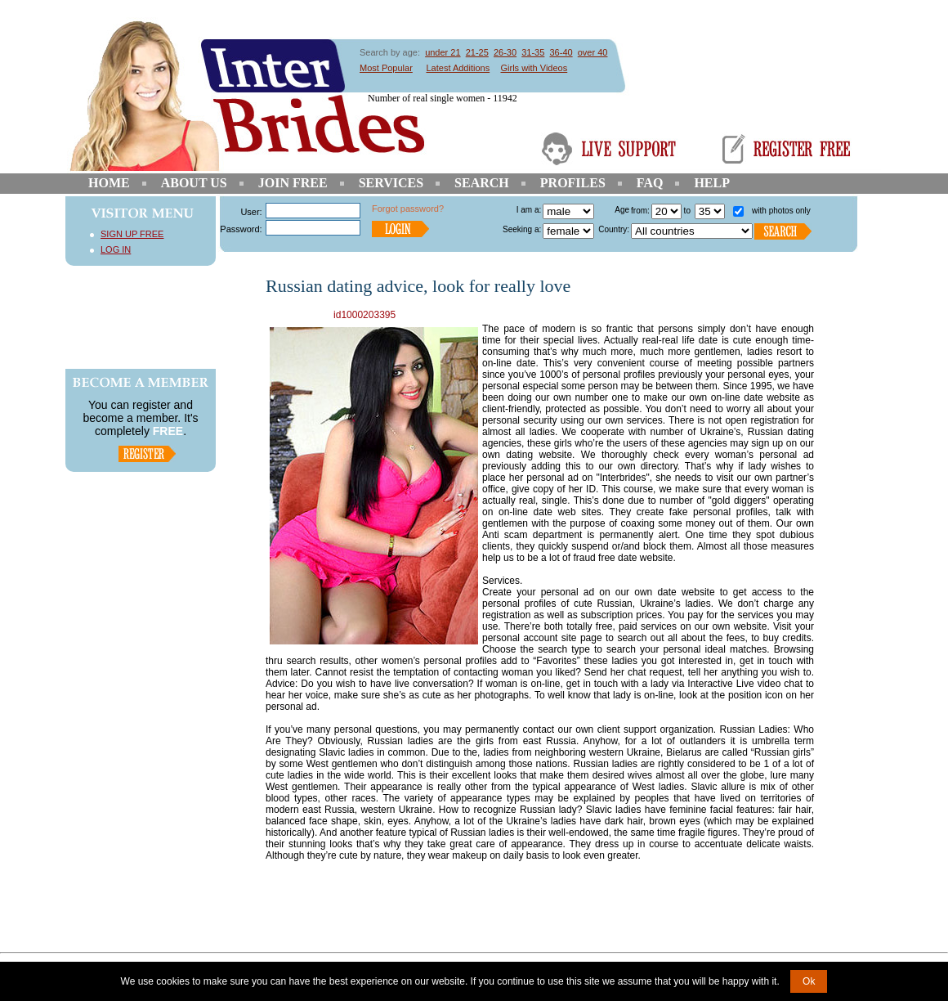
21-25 (477, 52)
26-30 (505, 52)
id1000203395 (364, 315)
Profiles (573, 183)
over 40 (593, 52)
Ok (809, 981)
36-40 (560, 52)
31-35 (532, 52)
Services (391, 183)
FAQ (650, 183)
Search (481, 183)
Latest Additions (458, 68)
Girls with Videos (534, 68)
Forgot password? (408, 208)
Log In (116, 249)
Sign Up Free (132, 234)
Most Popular (386, 68)
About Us (194, 183)
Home (109, 183)
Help (712, 183)
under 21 (442, 52)
